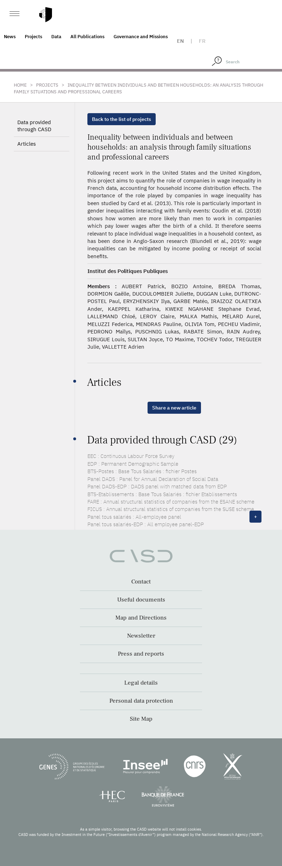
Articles (26, 143)
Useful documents (141, 600)
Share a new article (174, 408)
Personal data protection (141, 701)
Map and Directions (141, 618)
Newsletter (141, 636)
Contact (141, 582)
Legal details (141, 683)
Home (20, 85)
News (10, 36)
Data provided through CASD (34, 126)
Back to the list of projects (121, 119)
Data (56, 36)
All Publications (87, 36)
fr (202, 40)
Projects (33, 36)
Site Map (141, 719)
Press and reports (141, 654)
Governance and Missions (141, 36)
